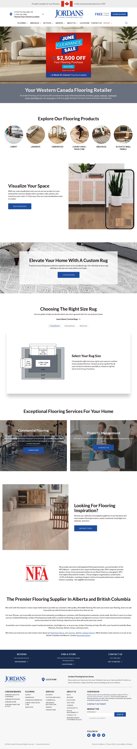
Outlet (106, 23)
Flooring (21, 23)
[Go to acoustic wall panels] (123, 137)
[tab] (55, 326)
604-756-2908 (21, 14)
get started (114, 662)
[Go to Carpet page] (14, 137)
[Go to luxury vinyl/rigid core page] (79, 137)
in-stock (66, 98)
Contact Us (96, 23)
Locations (84, 23)
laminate (103, 95)
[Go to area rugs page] (101, 137)
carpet (96, 95)
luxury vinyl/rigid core (33, 98)
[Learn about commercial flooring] (33, 450)
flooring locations (83, 635)
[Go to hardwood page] (57, 137)
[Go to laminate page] (35, 137)
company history (88, 633)
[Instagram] (94, 735)
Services (59, 23)
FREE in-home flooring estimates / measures (108, 695)
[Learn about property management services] (103, 448)
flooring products (57, 633)
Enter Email (91, 712)
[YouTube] (103, 735)
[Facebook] (89, 735)
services (71, 633)
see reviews (20, 662)
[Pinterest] (98, 735)
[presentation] (102, 724)
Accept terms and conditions (97, 718)
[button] (43, 14)
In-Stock (47, 23)
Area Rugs (34, 23)
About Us (71, 23)
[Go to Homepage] (15, 679)
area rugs (50, 98)
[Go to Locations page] (48, 679)
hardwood (112, 95)
